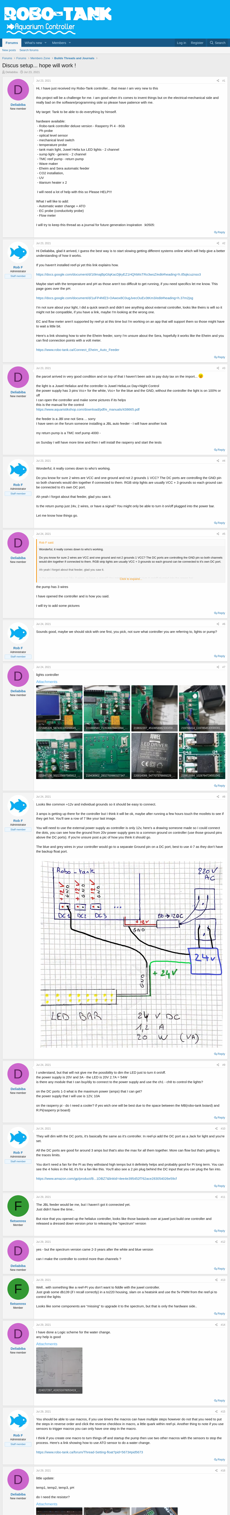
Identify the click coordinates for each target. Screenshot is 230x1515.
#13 (223, 1280)
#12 (223, 1241)
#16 (223, 1470)
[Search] (217, 43)
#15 (223, 1411)
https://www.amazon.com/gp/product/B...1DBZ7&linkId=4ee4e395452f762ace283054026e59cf (106, 1178)
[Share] (218, 80)
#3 (223, 368)
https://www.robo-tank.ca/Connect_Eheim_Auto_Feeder (77, 350)
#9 (223, 1065)
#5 (223, 533)
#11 (223, 1197)
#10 (223, 1128)
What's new (33, 43)
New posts (9, 50)
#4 (223, 460)
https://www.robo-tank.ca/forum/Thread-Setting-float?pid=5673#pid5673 (89, 1452)
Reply (221, 232)
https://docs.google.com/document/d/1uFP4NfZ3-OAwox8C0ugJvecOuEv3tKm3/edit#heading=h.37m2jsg (114, 298)
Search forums (29, 50)
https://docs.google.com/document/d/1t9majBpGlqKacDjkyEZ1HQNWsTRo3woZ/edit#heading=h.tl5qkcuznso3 (118, 274)
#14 (223, 1324)
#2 (223, 243)
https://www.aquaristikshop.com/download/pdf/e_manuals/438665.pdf (87, 409)
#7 (223, 667)
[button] (45, 43)
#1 (223, 80)
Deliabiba (12, 72)
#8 (223, 796)
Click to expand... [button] (131, 579)
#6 (223, 624)
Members (59, 43)
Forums (12, 43)
